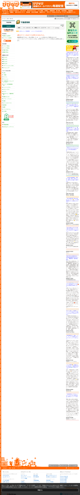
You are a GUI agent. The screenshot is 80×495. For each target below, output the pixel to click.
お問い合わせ (6, 481)
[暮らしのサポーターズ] (19, 12)
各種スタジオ (6, 96)
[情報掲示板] (51, 10)
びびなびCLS (6, 475)
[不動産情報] (70, 10)
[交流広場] (27, 12)
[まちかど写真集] (34, 12)
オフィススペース (7, 102)
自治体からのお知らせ (51, 476)
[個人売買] (57, 10)
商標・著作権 (12, 468)
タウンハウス (6, 89)
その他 (4, 111)
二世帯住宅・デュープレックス (8, 82)
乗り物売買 (36, 476)
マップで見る (6, 48)
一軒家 (4, 74)
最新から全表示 (6, 35)
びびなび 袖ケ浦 (64, 476)
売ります (5, 57)
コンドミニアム (6, 87)
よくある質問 (6, 480)
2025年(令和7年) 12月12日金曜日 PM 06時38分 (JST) (67, 18)
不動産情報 (8, 22)
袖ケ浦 (11, 18)
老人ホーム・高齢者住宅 (8, 94)
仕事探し (23, 481)
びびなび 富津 (63, 482)
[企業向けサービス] (71, 12)
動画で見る (5, 52)
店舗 (4, 100)
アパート (5, 76)
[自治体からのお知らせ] (14, 10)
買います (5, 59)
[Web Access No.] (56, 12)
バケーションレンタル (8, 65)
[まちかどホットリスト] (31, 10)
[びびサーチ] (5, 10)
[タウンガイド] (22, 10)
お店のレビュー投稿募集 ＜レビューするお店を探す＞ (29, 31)
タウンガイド (24, 475)
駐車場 (4, 105)
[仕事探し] (46, 10)
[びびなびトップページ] (10, 4)
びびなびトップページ (8, 126)
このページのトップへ (72, 468)
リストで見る (6, 45)
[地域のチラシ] (42, 12)
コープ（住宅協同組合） (8, 85)
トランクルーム (6, 109)
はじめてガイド (6, 476)
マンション (5, 79)
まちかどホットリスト (26, 476)
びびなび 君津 (63, 479)
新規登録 (9, 26)
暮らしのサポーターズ (51, 475)
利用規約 (5, 468)
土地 (4, 72)
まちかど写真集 (49, 481)
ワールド (4, 18)
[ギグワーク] (48, 12)
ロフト (4, 91)
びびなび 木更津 (64, 478)
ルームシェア (36, 481)
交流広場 (48, 480)
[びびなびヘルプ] (64, 12)
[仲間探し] (11, 12)
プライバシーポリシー (22, 468)
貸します (5, 61)
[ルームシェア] (5, 12)
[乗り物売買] (63, 10)
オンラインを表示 (7, 37)
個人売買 (35, 475)
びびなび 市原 (63, 480)
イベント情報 (24, 478)
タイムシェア (6, 67)
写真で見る (5, 50)
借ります (5, 63)
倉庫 (4, 107)
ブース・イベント (7, 98)
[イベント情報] (40, 10)
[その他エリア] (5, 13)
